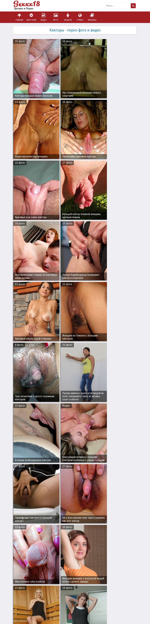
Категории (31, 17)
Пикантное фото (29, 5)
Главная (19, 17)
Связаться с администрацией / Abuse (33, 598)
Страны (80, 17)
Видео (43, 17)
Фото (56, 17)
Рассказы (92, 17)
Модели (68, 17)
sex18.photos (48, 601)
